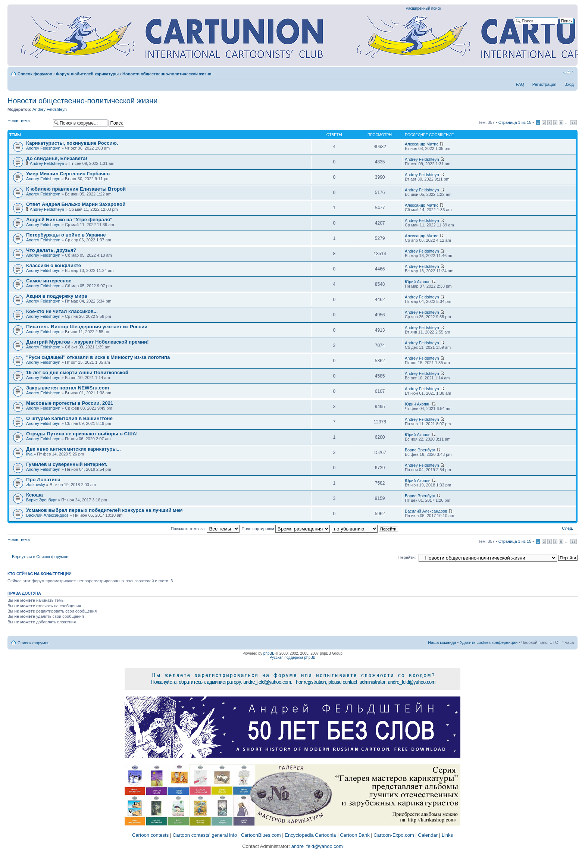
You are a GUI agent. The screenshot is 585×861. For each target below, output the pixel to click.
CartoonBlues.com (261, 835)
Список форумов (35, 74)
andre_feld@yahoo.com (316, 846)
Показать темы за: (205, 528)
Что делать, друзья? (51, 250)
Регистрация (544, 84)
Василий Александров (47, 515)
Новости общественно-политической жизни (167, 74)
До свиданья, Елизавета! (56, 158)
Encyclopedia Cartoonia (310, 835)
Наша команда (442, 642)
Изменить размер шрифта (568, 72)
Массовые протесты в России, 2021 (69, 403)
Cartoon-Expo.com (393, 835)
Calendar (428, 835)
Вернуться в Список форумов (40, 556)
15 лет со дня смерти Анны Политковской (77, 372)
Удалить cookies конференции (489, 642)
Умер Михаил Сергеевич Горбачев (68, 173)
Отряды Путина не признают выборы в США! (82, 433)
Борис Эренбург (420, 450)
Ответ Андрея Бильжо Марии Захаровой (75, 204)
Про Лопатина (43, 479)
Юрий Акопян (418, 281)
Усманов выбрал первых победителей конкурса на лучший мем (104, 510)
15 (574, 122)
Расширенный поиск (423, 8)
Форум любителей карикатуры (87, 74)
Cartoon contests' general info (205, 835)
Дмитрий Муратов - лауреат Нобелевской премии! (87, 342)
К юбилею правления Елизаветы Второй (76, 189)
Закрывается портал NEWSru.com (67, 388)
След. (567, 528)
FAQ (520, 84)
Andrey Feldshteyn (49, 109)
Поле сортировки (286, 528)
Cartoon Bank (355, 835)
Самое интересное (48, 281)
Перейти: (407, 557)
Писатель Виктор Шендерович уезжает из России (86, 326)
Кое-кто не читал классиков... (62, 311)
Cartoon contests (150, 835)
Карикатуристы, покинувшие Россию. (72, 143)
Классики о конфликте (53, 265)
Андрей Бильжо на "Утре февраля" (69, 219)
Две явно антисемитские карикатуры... (73, 449)
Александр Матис (421, 144)
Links (447, 835)
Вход (569, 84)
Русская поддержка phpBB (292, 657)
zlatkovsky (35, 484)
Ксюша (34, 495)
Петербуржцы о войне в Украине (66, 235)
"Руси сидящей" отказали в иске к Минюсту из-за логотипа (98, 357)
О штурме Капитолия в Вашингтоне (69, 418)
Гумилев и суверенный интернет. (66, 464)
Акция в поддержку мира (56, 296)
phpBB (269, 653)
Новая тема (28, 123)
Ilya (29, 454)
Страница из (515, 122)
